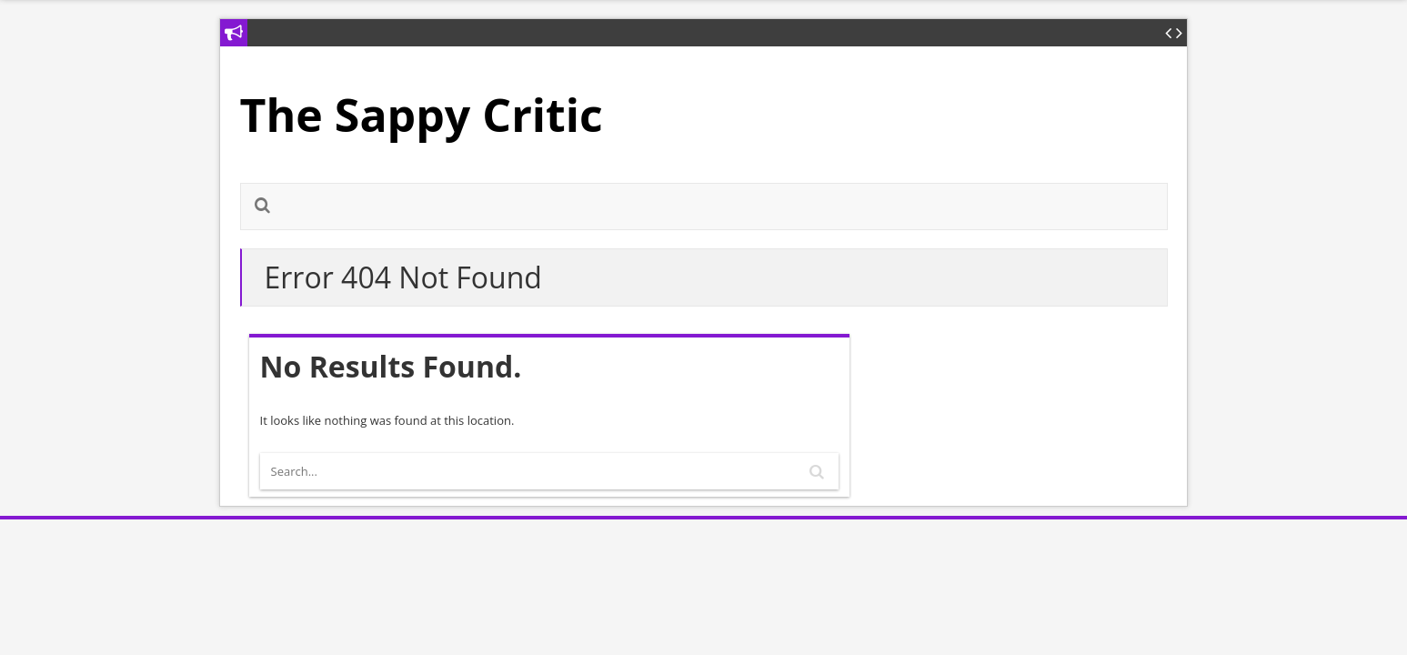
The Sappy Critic (421, 115)
